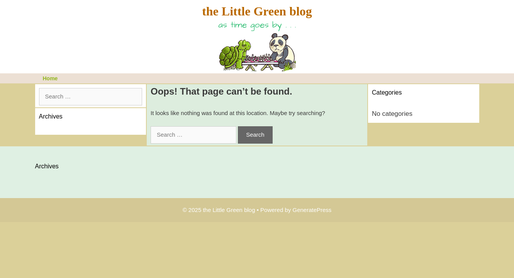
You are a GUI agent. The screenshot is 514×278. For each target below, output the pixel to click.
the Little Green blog (257, 11)
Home (50, 78)
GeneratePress (311, 210)
